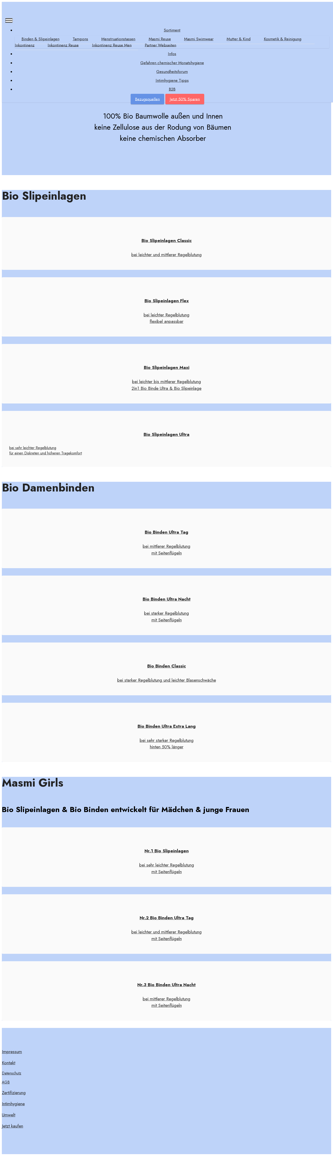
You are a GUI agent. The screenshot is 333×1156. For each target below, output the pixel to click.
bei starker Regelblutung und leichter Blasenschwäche (166, 680)
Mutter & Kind (239, 39)
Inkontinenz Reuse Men (112, 45)
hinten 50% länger (166, 746)
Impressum (12, 1051)
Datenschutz (11, 1073)
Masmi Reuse (160, 39)
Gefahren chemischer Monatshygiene (172, 63)
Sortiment (172, 30)
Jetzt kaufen (12, 1126)
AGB (6, 1082)
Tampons (80, 39)
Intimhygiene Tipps (172, 80)
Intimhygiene (13, 1103)
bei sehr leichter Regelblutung (32, 447)
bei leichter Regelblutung (166, 315)
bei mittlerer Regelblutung (166, 546)
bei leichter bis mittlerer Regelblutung (166, 381)
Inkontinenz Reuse (63, 45)
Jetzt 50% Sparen (185, 99)
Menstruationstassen (119, 39)
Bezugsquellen (147, 99)
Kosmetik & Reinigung (283, 39)
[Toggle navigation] (9, 20)
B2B (172, 89)
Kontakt (8, 1062)
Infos (172, 54)
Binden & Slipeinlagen (40, 39)
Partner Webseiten (160, 45)
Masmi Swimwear (199, 39)
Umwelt (8, 1115)
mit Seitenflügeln (166, 553)
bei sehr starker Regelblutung (167, 740)
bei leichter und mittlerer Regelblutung (166, 254)
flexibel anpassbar (166, 321)
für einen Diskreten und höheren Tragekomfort (45, 453)
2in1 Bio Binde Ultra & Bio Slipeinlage (166, 388)
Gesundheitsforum (172, 72)
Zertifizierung (14, 1092)
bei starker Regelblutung (166, 613)
